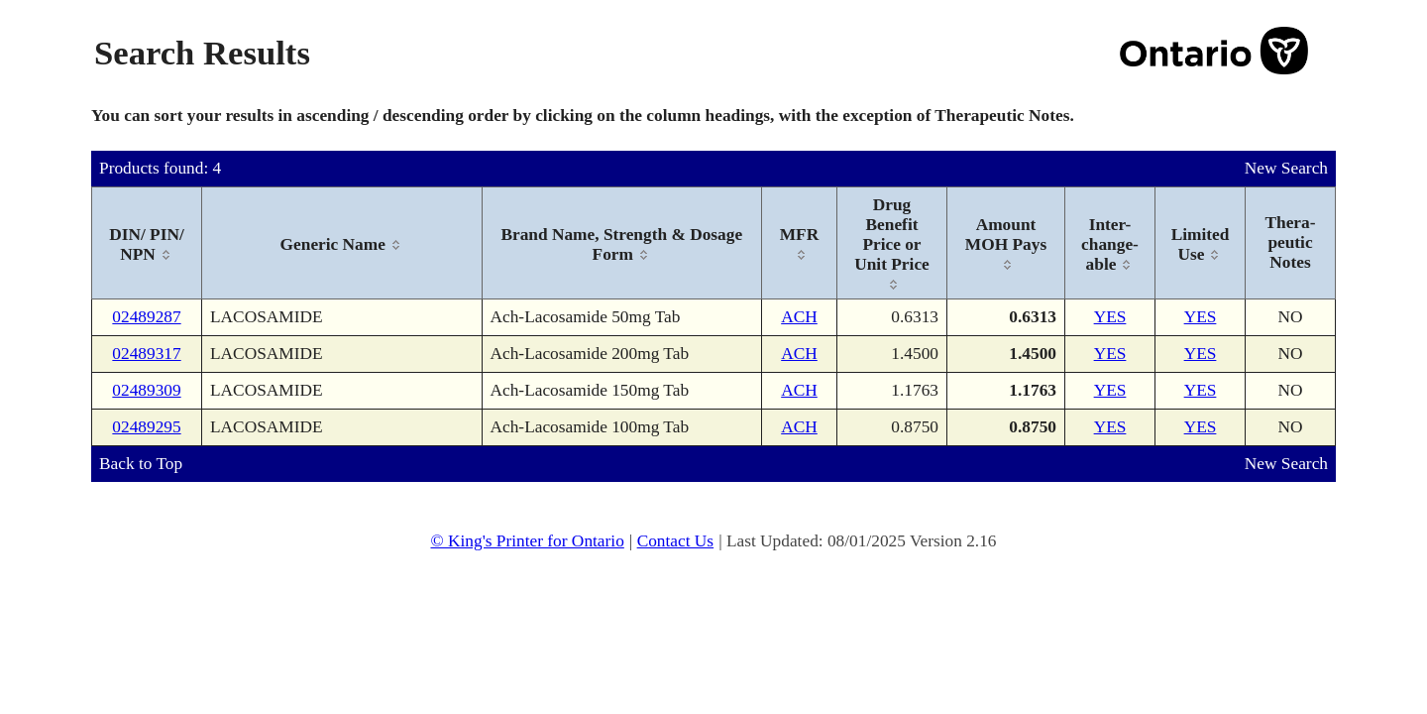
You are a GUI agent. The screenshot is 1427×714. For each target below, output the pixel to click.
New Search (1286, 168)
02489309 (146, 390)
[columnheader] (147, 243)
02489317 (146, 353)
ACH (799, 316)
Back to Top (140, 463)
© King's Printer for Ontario (526, 541)
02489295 (146, 426)
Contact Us (675, 541)
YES (1110, 316)
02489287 (146, 316)
